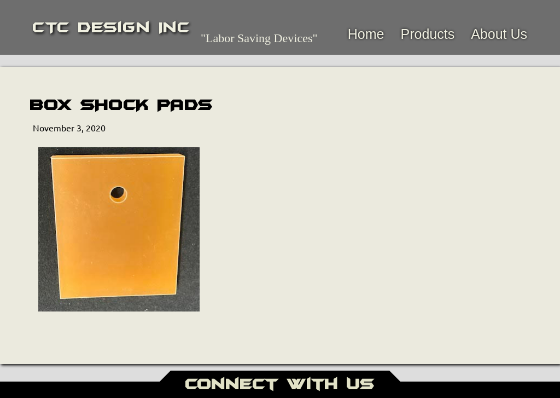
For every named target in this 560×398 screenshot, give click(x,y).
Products (427, 34)
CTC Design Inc (111, 27)
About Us (499, 34)
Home (366, 34)
